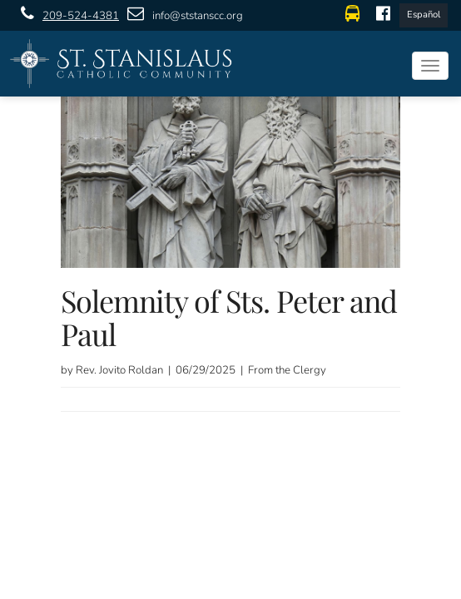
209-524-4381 (65, 14)
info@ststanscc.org (181, 14)
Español (423, 14)
